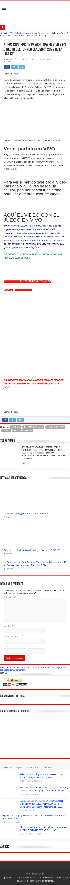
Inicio (4, 33)
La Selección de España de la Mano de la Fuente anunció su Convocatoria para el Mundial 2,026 (35, 564)
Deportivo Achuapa (33, 427)
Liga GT (6, 431)
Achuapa (16, 427)
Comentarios (33, 767)
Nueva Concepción (23, 431)
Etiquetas (48, 767)
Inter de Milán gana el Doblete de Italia (26, 513)
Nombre (8, 626)
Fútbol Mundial (26, 877)
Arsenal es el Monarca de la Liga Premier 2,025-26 (32, 550)
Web (6, 646)
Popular (19, 767)
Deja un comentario (43, 59)
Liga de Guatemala (55, 427)
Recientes (7, 767)
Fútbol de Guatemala (20, 33)
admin (9, 59)
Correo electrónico (13, 636)
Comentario (10, 597)
